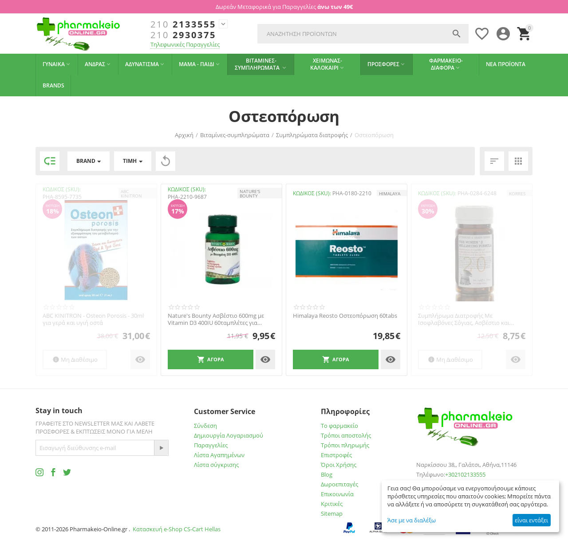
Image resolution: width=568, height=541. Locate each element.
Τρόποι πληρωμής (345, 445)
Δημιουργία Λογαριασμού (228, 435)
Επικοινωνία (337, 494)
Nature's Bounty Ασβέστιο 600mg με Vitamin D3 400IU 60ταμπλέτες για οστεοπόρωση (216, 319)
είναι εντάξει (531, 520)
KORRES (517, 193)
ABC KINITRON (131, 193)
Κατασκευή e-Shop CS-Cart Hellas (177, 529)
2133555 (183, 24)
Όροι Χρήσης (338, 465)
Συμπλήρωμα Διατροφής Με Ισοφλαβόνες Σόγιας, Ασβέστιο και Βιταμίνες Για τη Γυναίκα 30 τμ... (463, 319)
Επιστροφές (336, 455)
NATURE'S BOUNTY (250, 193)
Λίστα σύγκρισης (216, 465)
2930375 (183, 35)
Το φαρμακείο (339, 426)
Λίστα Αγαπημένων (219, 455)
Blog (326, 474)
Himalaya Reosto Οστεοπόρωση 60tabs (345, 316)
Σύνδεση (205, 426)
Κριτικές (332, 504)
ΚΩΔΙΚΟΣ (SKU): (62, 189)
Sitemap (332, 513)
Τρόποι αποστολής (346, 435)
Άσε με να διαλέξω (411, 520)
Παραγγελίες (211, 445)
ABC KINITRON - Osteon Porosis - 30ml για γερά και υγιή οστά (93, 319)
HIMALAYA (389, 193)
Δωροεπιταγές (339, 484)
